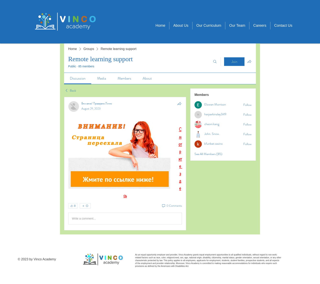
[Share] (179, 103)
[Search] (214, 61)
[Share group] (249, 61)
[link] (78, 78)
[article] (125, 163)
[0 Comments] (171, 206)
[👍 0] (72, 206)
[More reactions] (85, 206)
